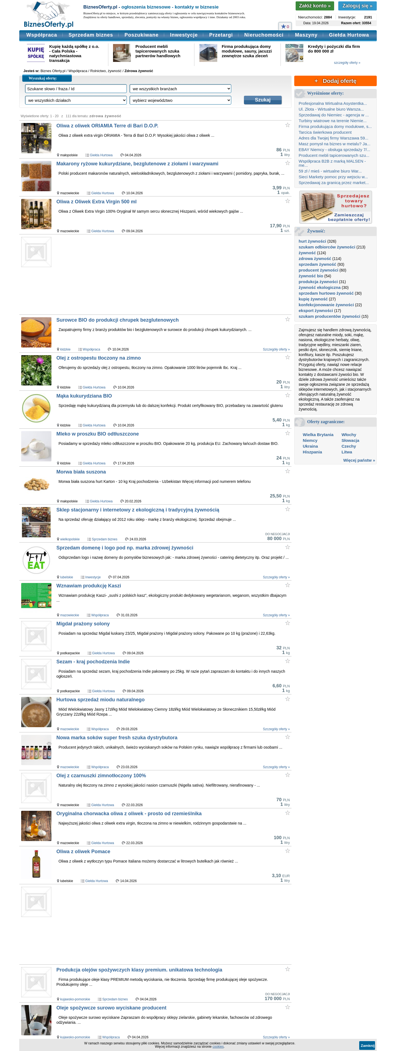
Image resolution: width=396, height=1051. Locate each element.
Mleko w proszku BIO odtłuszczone (97, 434)
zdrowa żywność (315, 258)
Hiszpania (312, 452)
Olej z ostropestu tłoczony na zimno (98, 358)
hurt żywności (312, 241)
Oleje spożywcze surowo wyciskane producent (111, 1008)
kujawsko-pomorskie (75, 999)
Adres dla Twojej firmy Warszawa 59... (333, 138)
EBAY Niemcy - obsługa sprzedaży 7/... (334, 149)
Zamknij (368, 1046)
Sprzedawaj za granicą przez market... (334, 182)
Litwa (347, 452)
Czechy (349, 446)
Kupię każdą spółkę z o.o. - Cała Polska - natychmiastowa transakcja (74, 53)
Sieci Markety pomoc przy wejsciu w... (333, 176)
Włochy (349, 434)
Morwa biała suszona (81, 472)
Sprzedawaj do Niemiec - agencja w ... (334, 115)
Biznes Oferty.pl (52, 71)
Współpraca (41, 35)
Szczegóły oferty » (276, 349)
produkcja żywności (318, 281)
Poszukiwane (142, 35)
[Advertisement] (161, 274)
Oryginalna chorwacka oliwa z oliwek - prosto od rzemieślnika (129, 813)
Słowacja (350, 440)
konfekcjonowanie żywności (326, 304)
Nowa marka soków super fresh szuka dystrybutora (116, 737)
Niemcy (310, 440)
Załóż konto (315, 6)
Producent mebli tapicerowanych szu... (334, 155)
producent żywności (318, 270)
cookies (218, 1047)
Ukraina (310, 446)
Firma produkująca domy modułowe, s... (335, 126)
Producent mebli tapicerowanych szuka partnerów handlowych (158, 51)
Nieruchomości (264, 35)
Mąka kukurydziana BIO (84, 396)
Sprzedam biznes (90, 35)
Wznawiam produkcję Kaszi (88, 586)
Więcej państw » (359, 460)
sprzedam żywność (317, 264)
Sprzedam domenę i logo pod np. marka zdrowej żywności (124, 548)
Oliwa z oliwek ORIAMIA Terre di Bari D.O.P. (107, 125)
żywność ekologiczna (320, 287)
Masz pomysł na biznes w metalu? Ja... (334, 143)
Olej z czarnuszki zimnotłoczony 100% (101, 775)
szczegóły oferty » (347, 63)
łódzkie (65, 349)
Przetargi (221, 35)
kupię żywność (313, 299)
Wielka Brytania (318, 434)
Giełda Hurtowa (349, 35)
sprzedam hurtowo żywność (326, 293)
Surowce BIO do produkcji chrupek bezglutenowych (117, 320)
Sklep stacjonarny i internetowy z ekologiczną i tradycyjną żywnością (137, 510)
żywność (307, 252)
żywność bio (311, 275)
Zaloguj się (357, 6)
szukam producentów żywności (329, 316)
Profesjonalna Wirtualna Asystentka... (333, 103)
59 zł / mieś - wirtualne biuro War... (330, 171)
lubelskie (66, 577)
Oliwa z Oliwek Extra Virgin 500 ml (96, 201)
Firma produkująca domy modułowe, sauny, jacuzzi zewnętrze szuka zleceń (247, 51)
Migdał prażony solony (83, 623)
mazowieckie (69, 615)
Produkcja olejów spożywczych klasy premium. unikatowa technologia (139, 970)
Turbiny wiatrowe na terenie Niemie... (333, 120)
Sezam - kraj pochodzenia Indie (93, 661)
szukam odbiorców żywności (327, 247)
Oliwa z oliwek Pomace (83, 851)
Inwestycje (184, 35)
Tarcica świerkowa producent (325, 132)
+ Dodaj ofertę (335, 81)
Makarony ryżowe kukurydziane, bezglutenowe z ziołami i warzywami (137, 163)
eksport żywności (316, 310)
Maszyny (306, 35)
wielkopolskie (70, 539)
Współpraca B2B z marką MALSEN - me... (332, 163)
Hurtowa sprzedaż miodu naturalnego (100, 699)
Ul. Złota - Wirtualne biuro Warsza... (331, 109)
